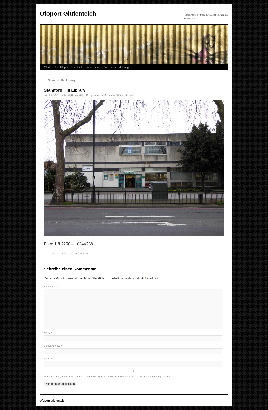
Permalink (82, 253)
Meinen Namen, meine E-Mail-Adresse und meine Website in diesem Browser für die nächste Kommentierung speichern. (108, 376)
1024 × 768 (122, 95)
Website (48, 358)
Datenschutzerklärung (116, 67)
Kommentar (51, 286)
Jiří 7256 (53, 95)
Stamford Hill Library (60, 80)
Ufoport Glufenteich (68, 13)
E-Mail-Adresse (53, 345)
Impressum (93, 67)
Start (47, 67)
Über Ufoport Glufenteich (68, 67)
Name (48, 332)
